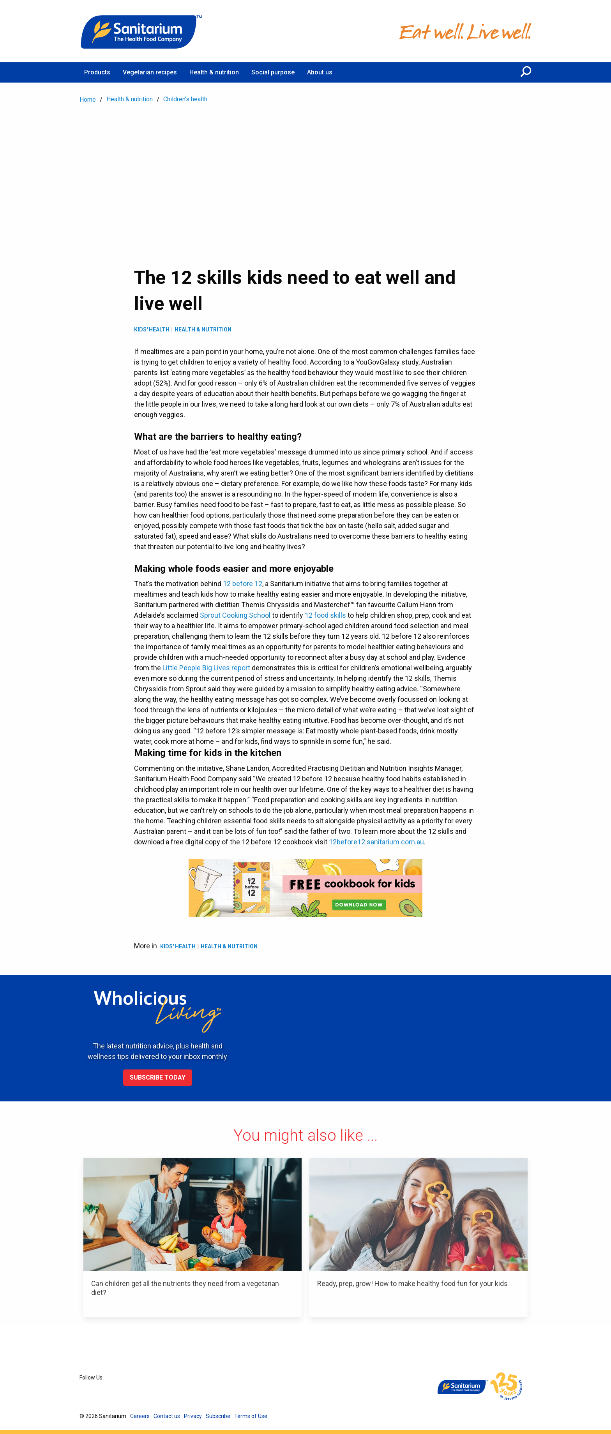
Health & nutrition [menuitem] (214, 72)
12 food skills (325, 615)
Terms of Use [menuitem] (250, 1416)
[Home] (141, 31)
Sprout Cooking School (235, 615)
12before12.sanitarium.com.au (376, 842)
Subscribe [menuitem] (218, 1416)
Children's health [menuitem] (185, 99)
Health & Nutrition (203, 329)
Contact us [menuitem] (167, 1416)
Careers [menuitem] (140, 1416)
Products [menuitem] (97, 72)
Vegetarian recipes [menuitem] (150, 72)
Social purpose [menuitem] (273, 72)
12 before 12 (242, 584)
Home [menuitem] (87, 99)
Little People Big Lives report (206, 668)
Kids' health (152, 329)
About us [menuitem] (319, 72)
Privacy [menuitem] (193, 1416)
